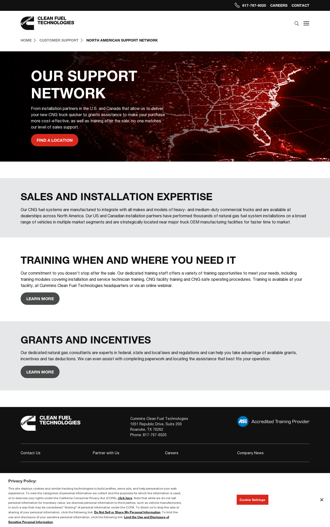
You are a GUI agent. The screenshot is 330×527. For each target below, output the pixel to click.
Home (28, 40)
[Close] (321, 499)
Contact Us (30, 453)
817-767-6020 (250, 5)
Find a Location (55, 140)
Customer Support (61, 40)
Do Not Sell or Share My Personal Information (127, 512)
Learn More (40, 298)
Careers (278, 5)
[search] (297, 24)
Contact (300, 5)
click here (125, 498)
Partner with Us (106, 453)
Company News (250, 453)
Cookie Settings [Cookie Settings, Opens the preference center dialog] (252, 499)
